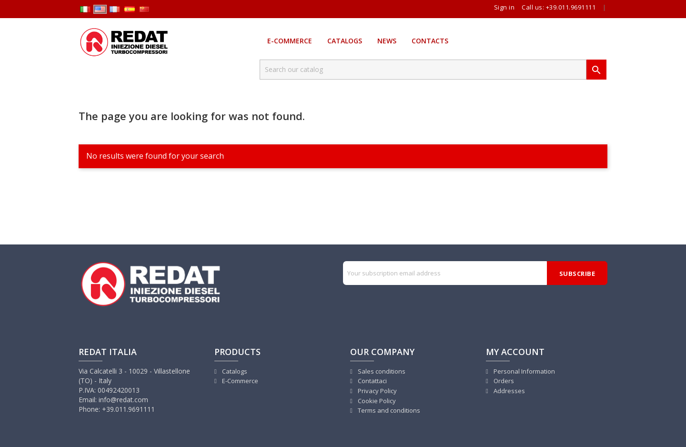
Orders (503, 380)
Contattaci (371, 380)
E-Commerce (289, 40)
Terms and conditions (388, 410)
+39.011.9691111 (571, 7)
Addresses (508, 390)
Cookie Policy (376, 400)
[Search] (423, 70)
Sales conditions (380, 371)
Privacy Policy (376, 390)
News (386, 40)
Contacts (430, 40)
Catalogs (344, 40)
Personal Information (523, 371)
